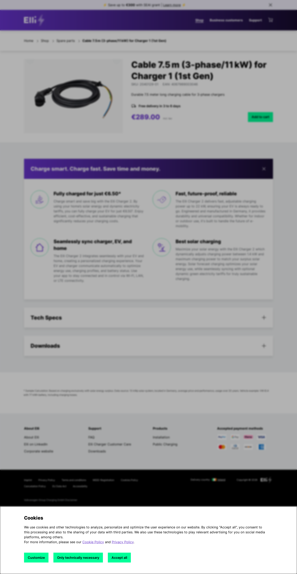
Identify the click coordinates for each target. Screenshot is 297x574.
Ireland (221, 479)
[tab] (148, 318)
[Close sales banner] (270, 4)
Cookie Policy (93, 542)
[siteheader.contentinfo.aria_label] (35, 20)
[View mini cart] (270, 19)
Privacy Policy (123, 542)
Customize (36, 558)
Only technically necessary (78, 558)
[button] (148, 169)
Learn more (172, 5)
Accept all (119, 558)
